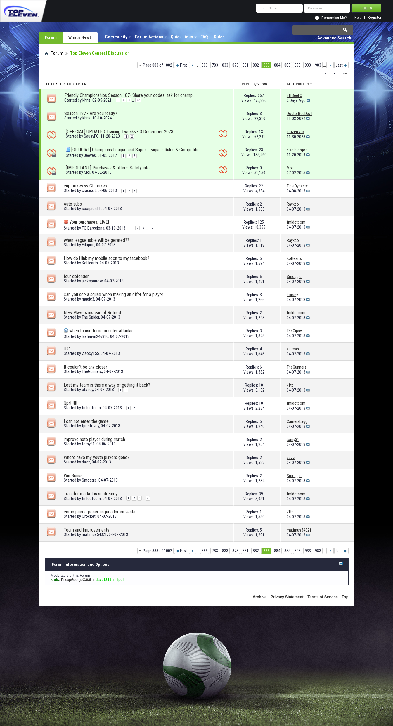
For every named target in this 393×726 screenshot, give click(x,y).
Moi (87, 172)
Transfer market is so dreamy (90, 493)
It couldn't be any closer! (86, 367)
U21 (67, 349)
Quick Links (182, 36)
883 (266, 65)
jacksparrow (92, 281)
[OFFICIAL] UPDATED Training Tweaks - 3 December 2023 (119, 131)
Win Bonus (73, 475)
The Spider (90, 317)
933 (308, 65)
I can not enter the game (86, 421)
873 (235, 65)
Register (374, 17)
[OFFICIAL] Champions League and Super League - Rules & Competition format (137, 149)
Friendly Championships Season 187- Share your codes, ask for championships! (130, 95)
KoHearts (90, 262)
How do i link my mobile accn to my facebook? (106, 258)
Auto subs (73, 204)
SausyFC (91, 136)
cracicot (89, 190)
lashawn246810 (95, 336)
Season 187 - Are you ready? (90, 113)
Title (50, 84)
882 (256, 65)
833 (225, 65)
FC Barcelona (93, 228)
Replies (248, 84)
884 (277, 65)
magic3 (88, 299)
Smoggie (89, 480)
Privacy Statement (287, 597)
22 (261, 186)
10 (261, 385)
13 (261, 131)
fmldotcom (91, 407)
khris (86, 100)
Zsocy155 (90, 353)
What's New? (80, 37)
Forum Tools (334, 73)
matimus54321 (94, 534)
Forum (51, 37)
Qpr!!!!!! (70, 403)
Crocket (89, 516)
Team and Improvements (86, 530)
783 (215, 65)
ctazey (87, 389)
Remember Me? (334, 18)
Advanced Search (334, 38)
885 (287, 65)
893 (298, 65)
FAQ (204, 36)
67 (138, 100)
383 (205, 65)
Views (262, 84)
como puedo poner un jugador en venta (99, 512)
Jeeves (90, 155)
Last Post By (300, 84)
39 (261, 493)
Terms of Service (322, 597)
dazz (86, 462)
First (181, 65)
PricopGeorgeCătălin (77, 580)
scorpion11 (91, 208)
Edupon (88, 244)
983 (318, 65)
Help (357, 17)
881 (246, 65)
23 (261, 149)
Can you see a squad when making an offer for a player (113, 294)
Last (341, 65)
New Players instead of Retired (92, 312)
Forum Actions (149, 36)
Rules (219, 36)
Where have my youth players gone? (96, 457)
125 (261, 222)
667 (261, 95)
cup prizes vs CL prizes (85, 186)
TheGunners (92, 371)
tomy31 (88, 444)
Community (116, 36)
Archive (260, 597)
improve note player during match (94, 439)
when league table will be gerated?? (96, 240)
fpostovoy (90, 425)
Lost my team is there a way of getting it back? (107, 385)
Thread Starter (72, 84)
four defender (76, 276)
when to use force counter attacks (100, 331)
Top (345, 597)
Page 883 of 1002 (157, 65)
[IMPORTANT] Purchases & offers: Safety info (108, 168)
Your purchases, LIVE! (89, 222)
